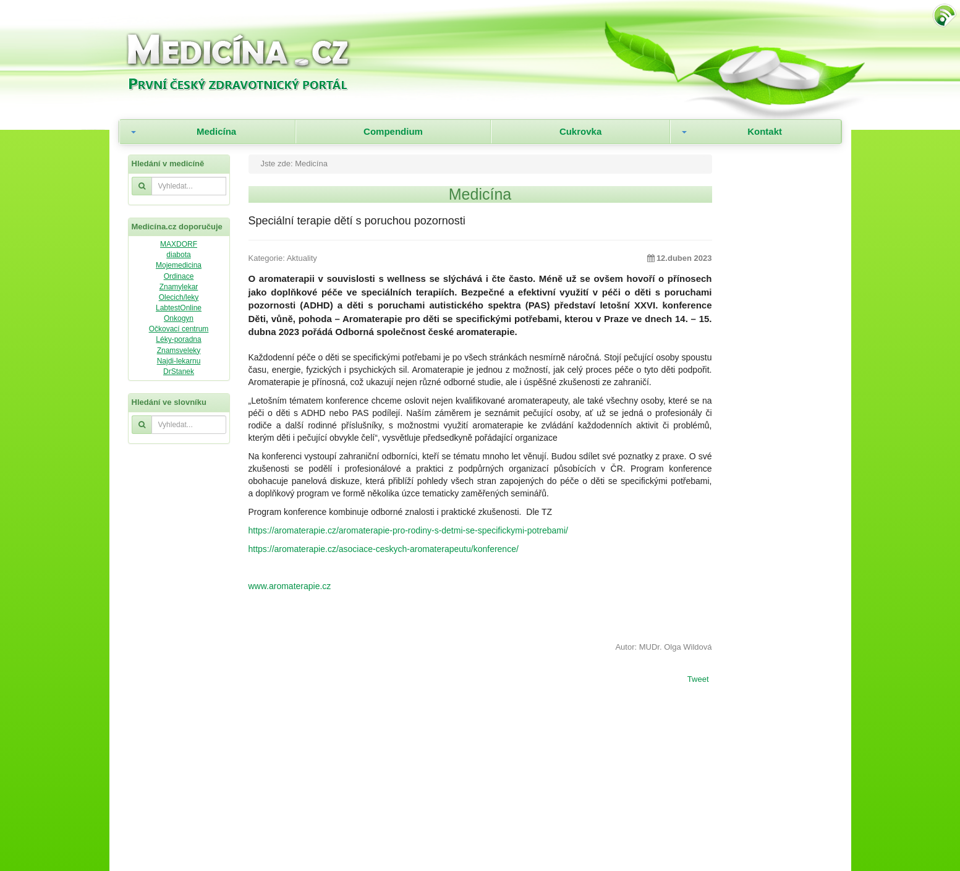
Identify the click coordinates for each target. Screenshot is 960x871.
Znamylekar (178, 287)
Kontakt (764, 131)
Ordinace (179, 276)
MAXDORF (178, 244)
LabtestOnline (179, 308)
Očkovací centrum (179, 329)
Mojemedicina (179, 265)
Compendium (393, 131)
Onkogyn (178, 318)
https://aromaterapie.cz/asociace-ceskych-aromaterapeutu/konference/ (383, 549)
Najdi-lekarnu (179, 361)
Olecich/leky (179, 297)
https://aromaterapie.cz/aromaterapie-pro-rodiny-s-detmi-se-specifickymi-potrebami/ (408, 530)
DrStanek (178, 371)
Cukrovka (580, 131)
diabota (178, 254)
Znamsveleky (179, 350)
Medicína (216, 131)
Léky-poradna (178, 339)
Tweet (698, 680)
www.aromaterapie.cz (289, 586)
